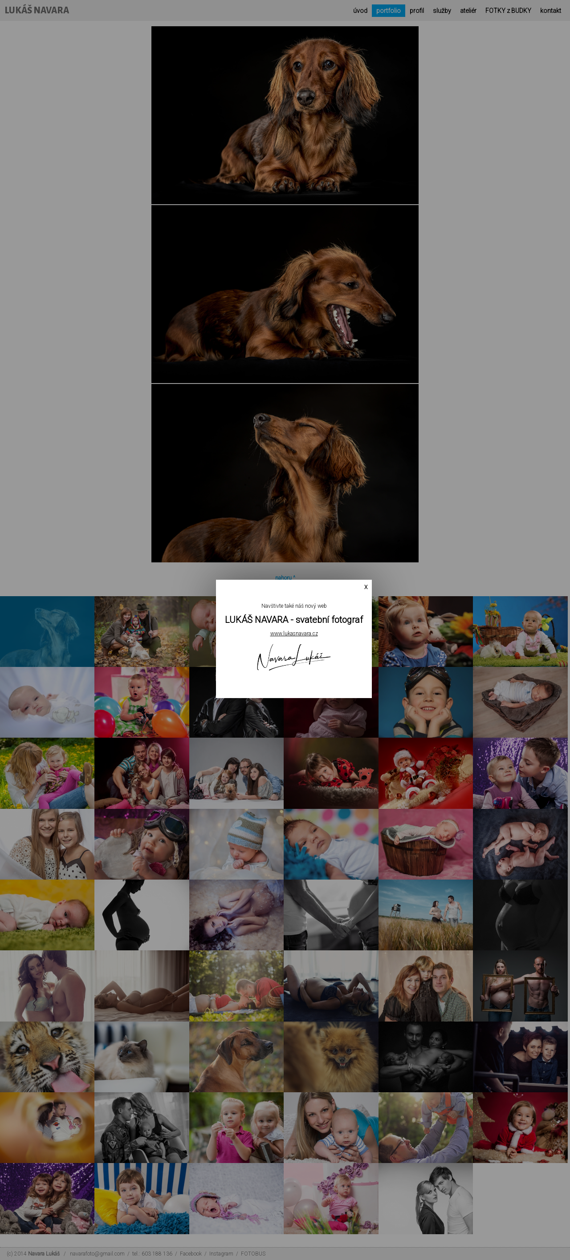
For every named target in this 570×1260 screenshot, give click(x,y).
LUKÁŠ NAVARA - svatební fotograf (294, 619)
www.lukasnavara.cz (294, 633)
